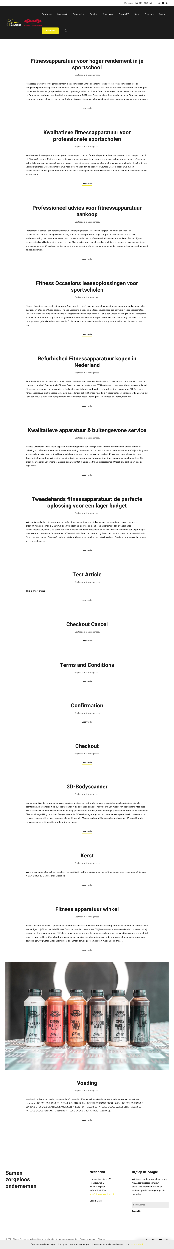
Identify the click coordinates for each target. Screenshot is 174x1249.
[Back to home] (23, 22)
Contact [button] (163, 14)
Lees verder (87, 108)
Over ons (149, 14)
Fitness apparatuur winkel (87, 909)
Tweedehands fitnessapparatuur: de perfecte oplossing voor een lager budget (87, 502)
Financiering (78, 14)
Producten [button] (47, 14)
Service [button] (93, 14)
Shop (136, 14)
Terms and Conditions (87, 665)
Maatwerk (62, 14)
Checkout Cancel (87, 624)
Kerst (87, 856)
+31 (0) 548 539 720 (143, 3)
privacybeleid (136, 1244)
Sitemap (101, 1239)
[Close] (169, 1244)
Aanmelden (137, 1211)
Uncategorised (92, 75)
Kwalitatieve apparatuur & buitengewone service (87, 430)
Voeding (87, 1083)
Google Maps (96, 1200)
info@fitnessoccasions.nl (102, 1194)
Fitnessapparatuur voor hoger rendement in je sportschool (87, 64)
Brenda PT (124, 14)
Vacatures (50, 30)
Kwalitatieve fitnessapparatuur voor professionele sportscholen (87, 136)
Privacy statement (88, 1239)
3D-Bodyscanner (87, 787)
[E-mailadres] (150, 1205)
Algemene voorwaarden (67, 1239)
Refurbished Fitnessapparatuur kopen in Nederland (87, 362)
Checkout (87, 746)
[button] (65, 30)
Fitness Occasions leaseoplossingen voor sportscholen (87, 286)
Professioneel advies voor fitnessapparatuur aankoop (87, 211)
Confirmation (87, 706)
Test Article (87, 575)
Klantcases (107, 14)
